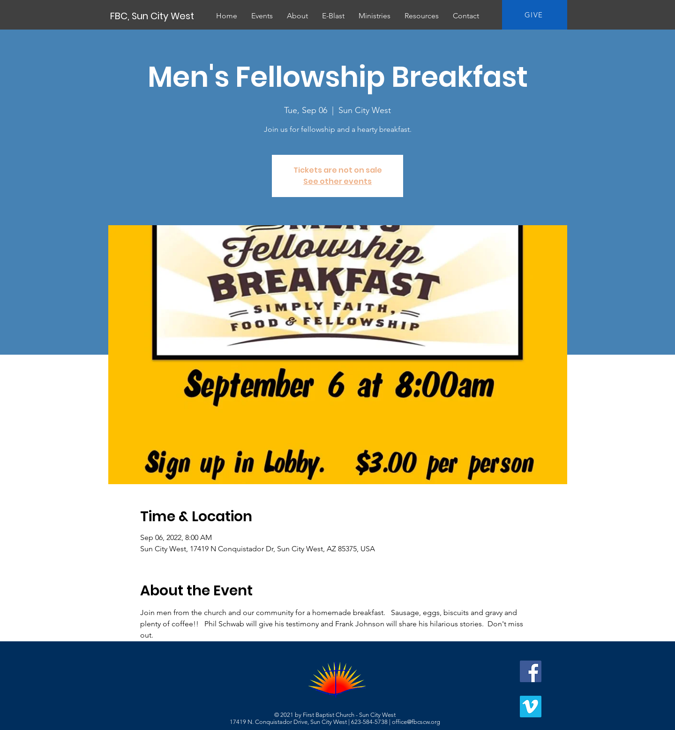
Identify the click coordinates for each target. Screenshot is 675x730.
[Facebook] (530, 671)
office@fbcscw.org (416, 721)
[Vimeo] (530, 706)
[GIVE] (534, 15)
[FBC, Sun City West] (152, 16)
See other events (337, 181)
